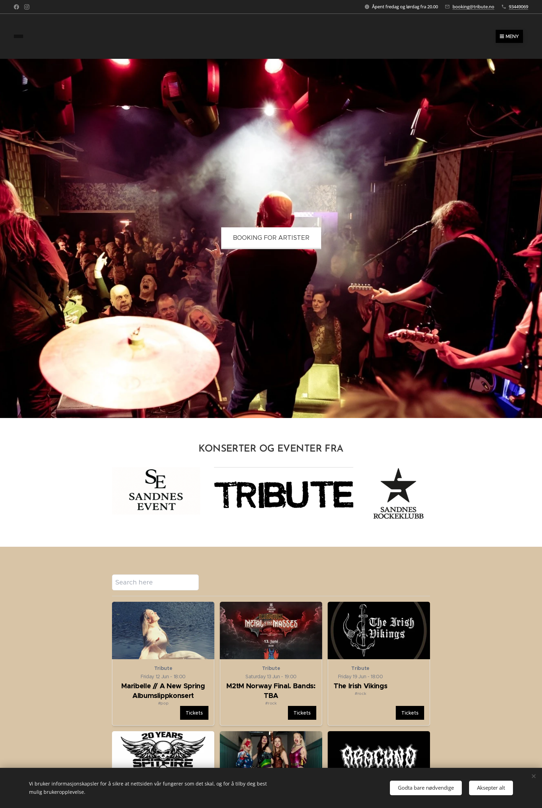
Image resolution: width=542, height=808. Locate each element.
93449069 (518, 6)
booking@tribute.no (473, 6)
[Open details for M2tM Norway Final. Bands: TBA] (271, 664)
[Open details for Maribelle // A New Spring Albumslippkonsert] (163, 664)
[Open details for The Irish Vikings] (379, 664)
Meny (509, 36)
